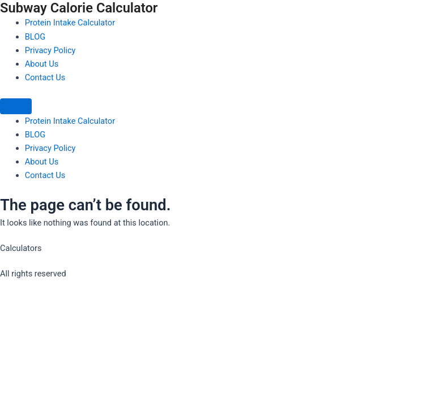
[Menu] (16, 106)
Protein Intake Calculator (70, 23)
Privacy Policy (50, 50)
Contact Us (45, 77)
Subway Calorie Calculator (78, 8)
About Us (41, 64)
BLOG (35, 37)
